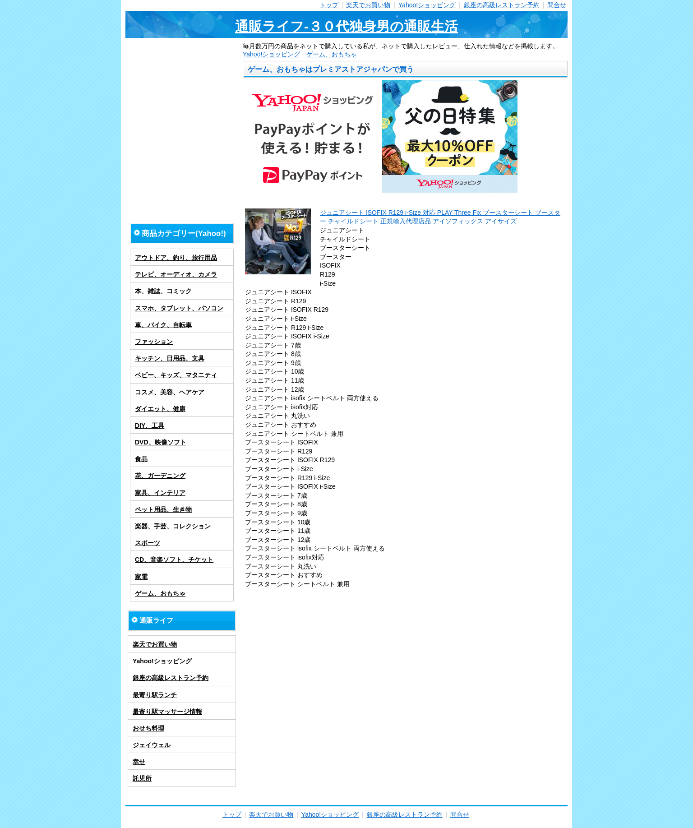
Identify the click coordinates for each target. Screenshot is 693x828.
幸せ (139, 761)
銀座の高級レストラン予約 (502, 5)
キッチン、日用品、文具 (169, 358)
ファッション (154, 341)
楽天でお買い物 (368, 5)
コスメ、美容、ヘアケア (169, 392)
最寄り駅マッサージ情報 (167, 711)
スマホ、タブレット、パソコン (179, 308)
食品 (141, 459)
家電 (141, 576)
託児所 (142, 778)
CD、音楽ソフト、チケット (174, 559)
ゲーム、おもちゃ (331, 54)
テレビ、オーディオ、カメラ (176, 274)
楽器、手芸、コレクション (173, 526)
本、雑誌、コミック (163, 291)
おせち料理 (148, 728)
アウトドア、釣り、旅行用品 (176, 257)
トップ (328, 5)
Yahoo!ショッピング (427, 5)
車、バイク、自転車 (163, 324)
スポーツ (147, 542)
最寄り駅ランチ (155, 694)
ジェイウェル (152, 745)
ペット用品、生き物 (163, 509)
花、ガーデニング (160, 475)
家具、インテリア (160, 492)
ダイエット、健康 (160, 408)
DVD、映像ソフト (160, 442)
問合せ (556, 5)
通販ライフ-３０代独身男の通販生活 (346, 26)
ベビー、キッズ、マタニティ (176, 375)
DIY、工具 (149, 425)
